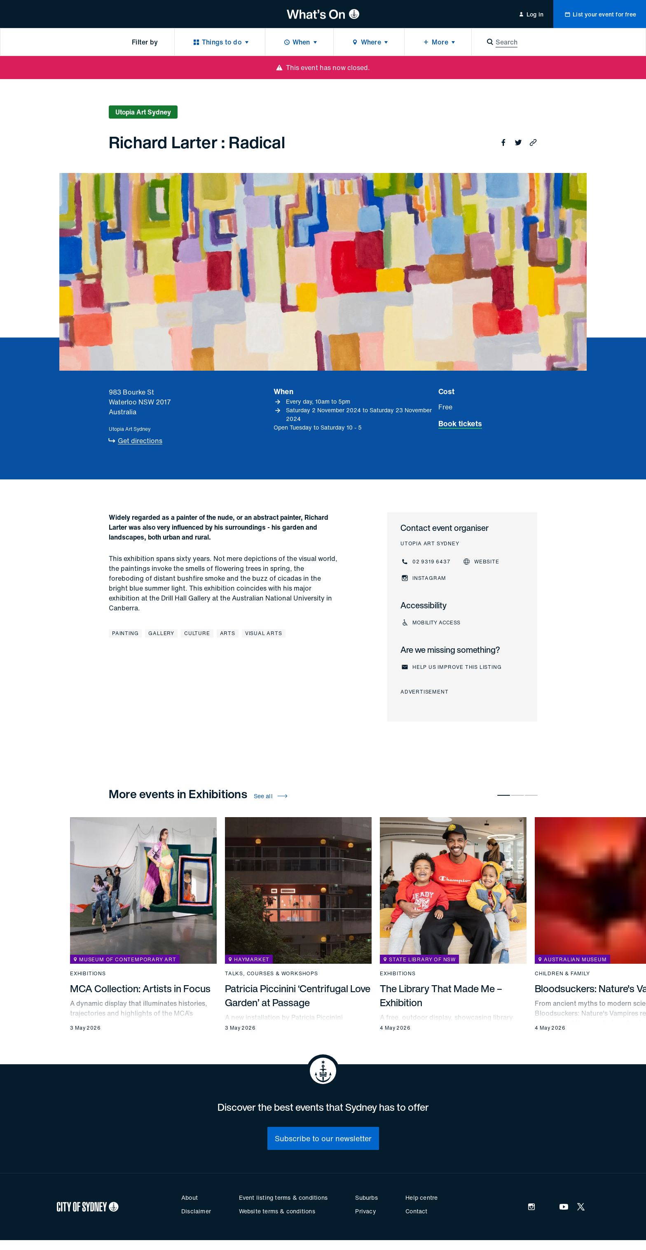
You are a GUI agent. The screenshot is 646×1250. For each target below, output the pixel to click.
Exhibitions (88, 973)
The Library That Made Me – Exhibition (441, 995)
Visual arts (263, 633)
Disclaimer (196, 1211)
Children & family (562, 973)
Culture (197, 633)
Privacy (365, 1211)
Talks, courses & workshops (271, 973)
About (189, 1197)
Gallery (161, 633)
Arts (227, 633)
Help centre (421, 1197)
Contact (416, 1211)
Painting (125, 633)
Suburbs (366, 1197)
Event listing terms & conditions (283, 1197)
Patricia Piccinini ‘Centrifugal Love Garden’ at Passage (297, 995)
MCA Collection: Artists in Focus (140, 988)
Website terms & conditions (277, 1211)
